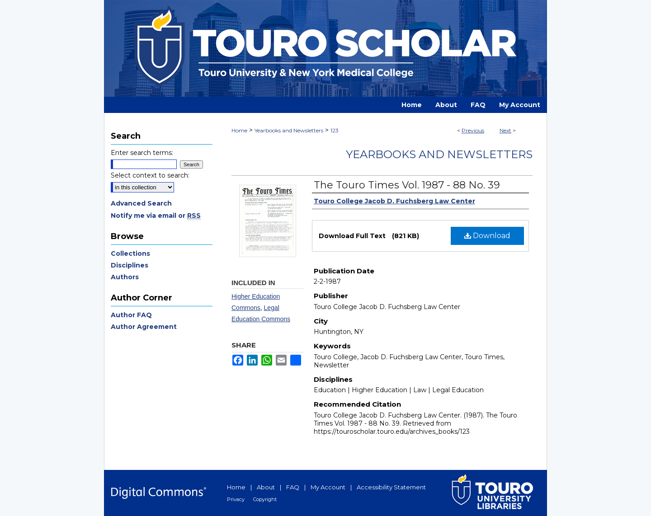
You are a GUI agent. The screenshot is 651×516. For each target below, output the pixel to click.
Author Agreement (144, 327)
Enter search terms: (142, 153)
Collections (130, 253)
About (266, 487)
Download (487, 235)
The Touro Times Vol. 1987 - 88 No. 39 (407, 185)
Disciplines (129, 265)
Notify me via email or (156, 215)
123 (334, 130)
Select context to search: (150, 175)
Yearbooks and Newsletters (289, 130)
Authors (125, 277)
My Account (328, 487)
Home (239, 130)
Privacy (236, 499)
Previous (473, 130)
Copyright (265, 499)
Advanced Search (141, 203)
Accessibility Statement (391, 487)
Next (505, 130)
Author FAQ (131, 315)
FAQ (292, 487)
